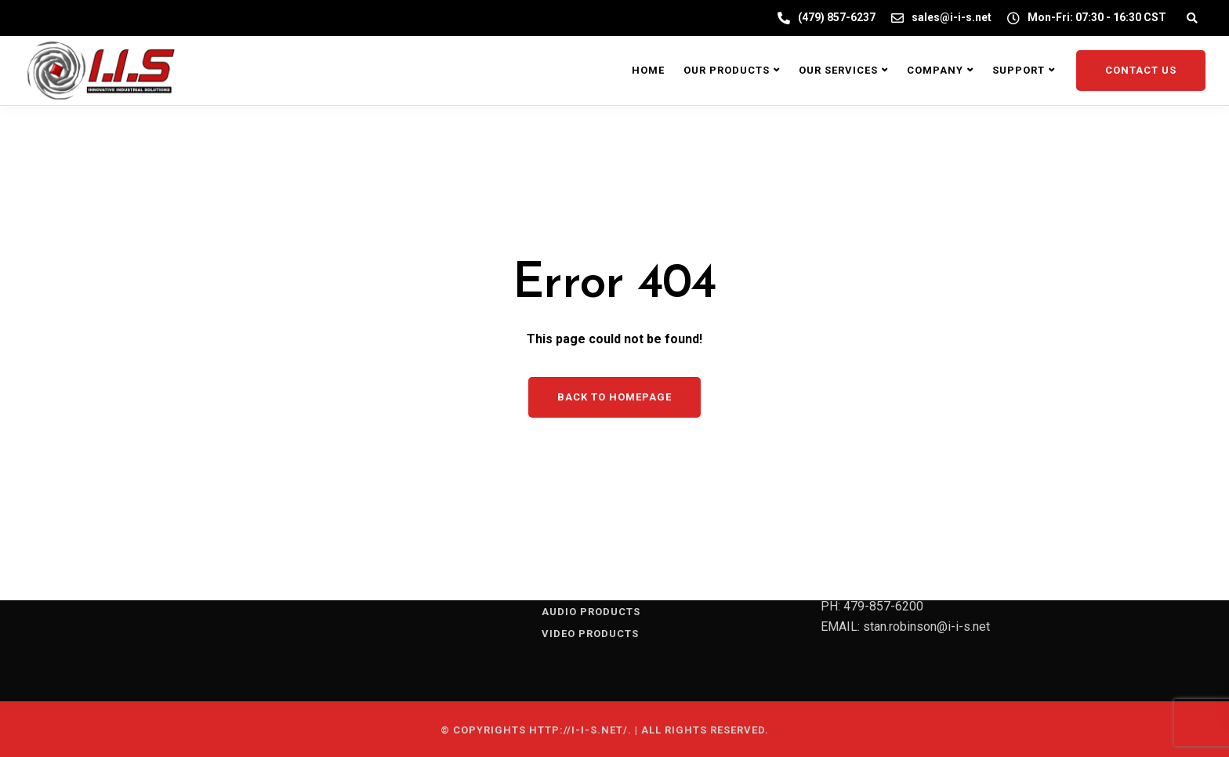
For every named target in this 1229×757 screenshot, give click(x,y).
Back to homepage (614, 397)
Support (1018, 70)
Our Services (838, 70)
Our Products (726, 70)
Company (935, 70)
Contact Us (1140, 70)
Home (648, 70)
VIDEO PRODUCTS (590, 633)
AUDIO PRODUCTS (591, 612)
